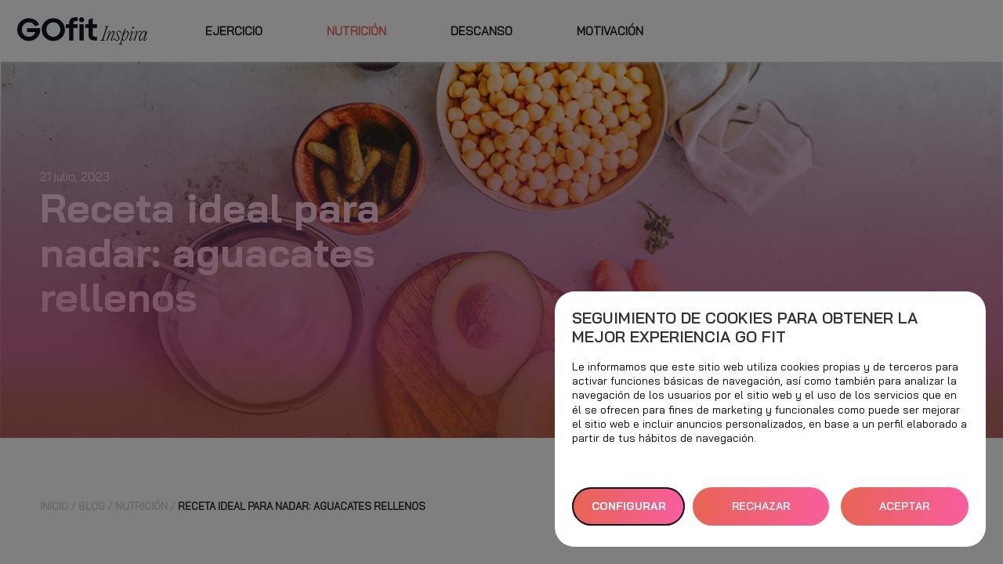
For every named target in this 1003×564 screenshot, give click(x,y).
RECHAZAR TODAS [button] (761, 512)
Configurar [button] (629, 506)
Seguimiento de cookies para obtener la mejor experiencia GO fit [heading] (745, 327)
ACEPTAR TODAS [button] (904, 512)
